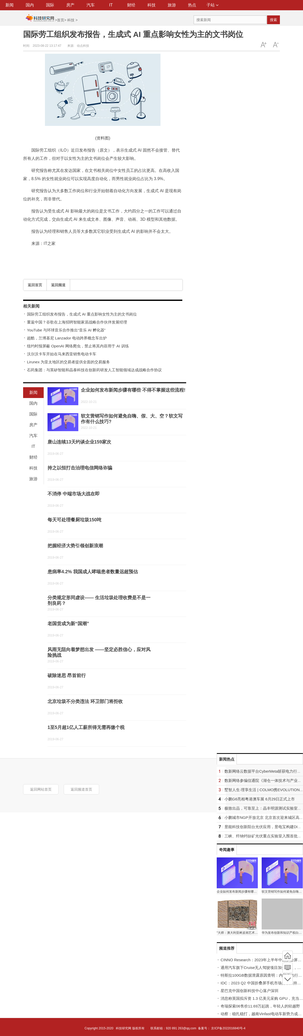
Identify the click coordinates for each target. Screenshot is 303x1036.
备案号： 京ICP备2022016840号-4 (221, 1028)
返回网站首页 (41, 789)
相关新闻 (31, 306)
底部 (287, 979)
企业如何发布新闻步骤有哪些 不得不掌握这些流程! (133, 390)
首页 (60, 20)
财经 (131, 5)
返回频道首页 (81, 789)
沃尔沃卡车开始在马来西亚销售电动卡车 (61, 354)
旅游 (172, 5)
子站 (212, 5)
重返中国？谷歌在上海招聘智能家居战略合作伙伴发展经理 (77, 322)
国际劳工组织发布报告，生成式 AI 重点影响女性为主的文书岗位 (82, 314)
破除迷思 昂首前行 (67, 675)
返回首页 (35, 285)
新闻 (9, 5)
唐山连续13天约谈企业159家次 (79, 442)
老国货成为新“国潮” (68, 623)
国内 (30, 5)
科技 (151, 5)
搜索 (273, 20)
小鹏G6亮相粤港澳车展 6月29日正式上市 (259, 799)
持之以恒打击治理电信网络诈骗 (80, 467)
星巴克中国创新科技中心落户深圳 (249, 990)
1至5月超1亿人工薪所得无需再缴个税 (86, 727)
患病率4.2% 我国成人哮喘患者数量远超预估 (93, 571)
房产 (70, 5)
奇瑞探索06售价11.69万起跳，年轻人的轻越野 (260, 1006)
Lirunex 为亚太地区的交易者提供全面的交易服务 (68, 362)
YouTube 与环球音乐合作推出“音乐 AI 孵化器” (66, 330)
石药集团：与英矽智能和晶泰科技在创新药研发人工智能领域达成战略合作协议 (94, 370)
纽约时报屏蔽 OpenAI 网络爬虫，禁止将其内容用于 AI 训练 (78, 346)
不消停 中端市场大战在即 (74, 493)
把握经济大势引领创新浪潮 (75, 545)
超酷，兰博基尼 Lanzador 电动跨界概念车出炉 (67, 338)
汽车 (91, 5)
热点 (192, 5)
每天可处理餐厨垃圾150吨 (74, 519)
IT (111, 5)
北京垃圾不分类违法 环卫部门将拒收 (85, 701)
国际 (50, 5)
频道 (287, 968)
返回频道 (58, 285)
